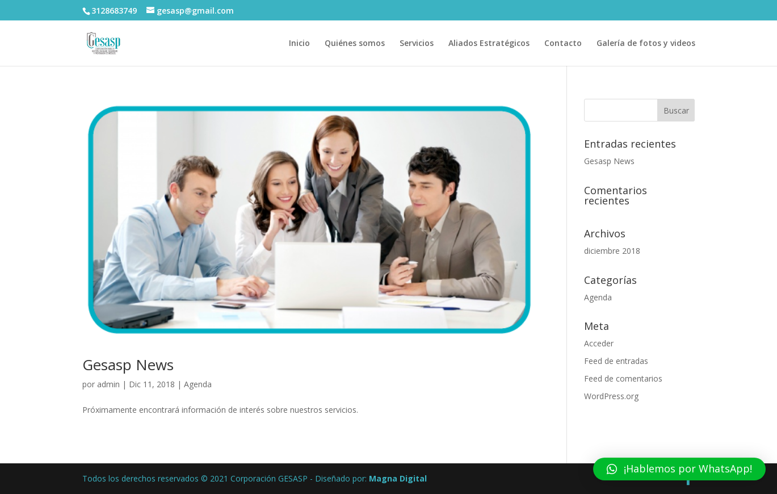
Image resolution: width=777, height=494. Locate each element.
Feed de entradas (616, 360)
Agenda (198, 384)
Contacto (563, 43)
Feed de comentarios (623, 378)
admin (108, 384)
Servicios (417, 43)
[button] (679, 469)
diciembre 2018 (612, 250)
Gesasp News (128, 364)
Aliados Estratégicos (489, 43)
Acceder (599, 343)
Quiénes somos (355, 43)
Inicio (299, 43)
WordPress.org (611, 396)
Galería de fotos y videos (646, 43)
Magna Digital (398, 478)
